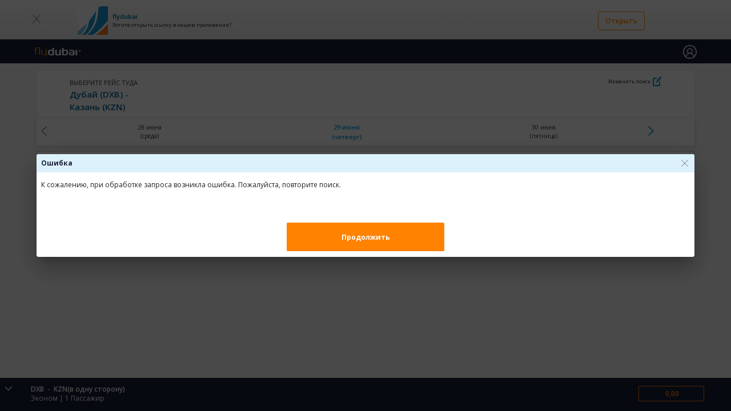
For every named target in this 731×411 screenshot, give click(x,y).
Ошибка (57, 163)
